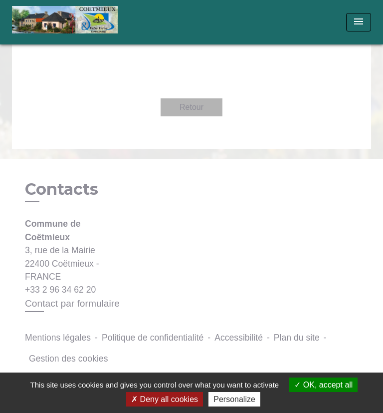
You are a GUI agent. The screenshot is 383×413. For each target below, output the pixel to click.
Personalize (234, 399)
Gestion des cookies (68, 359)
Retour (191, 107)
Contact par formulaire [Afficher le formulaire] (72, 303)
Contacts (61, 189)
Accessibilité (238, 338)
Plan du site (297, 338)
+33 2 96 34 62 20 (60, 290)
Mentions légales (58, 338)
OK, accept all (323, 385)
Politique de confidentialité (152, 338)
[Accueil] (65, 22)
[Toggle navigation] (358, 22)
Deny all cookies (164, 399)
